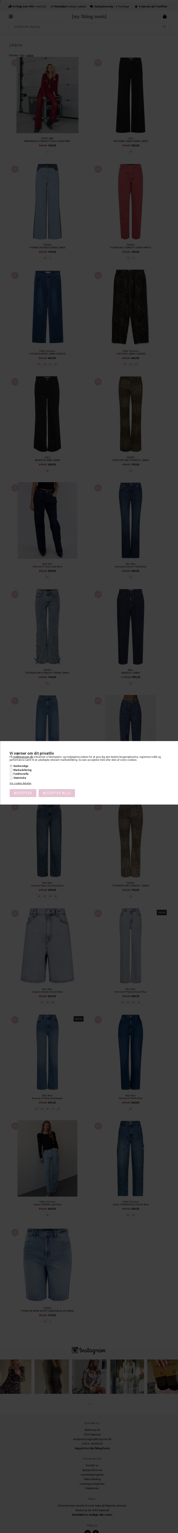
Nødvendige (20, 766)
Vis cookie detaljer (20, 783)
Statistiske (19, 777)
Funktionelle (21, 773)
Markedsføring (22, 770)
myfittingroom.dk (23, 756)
